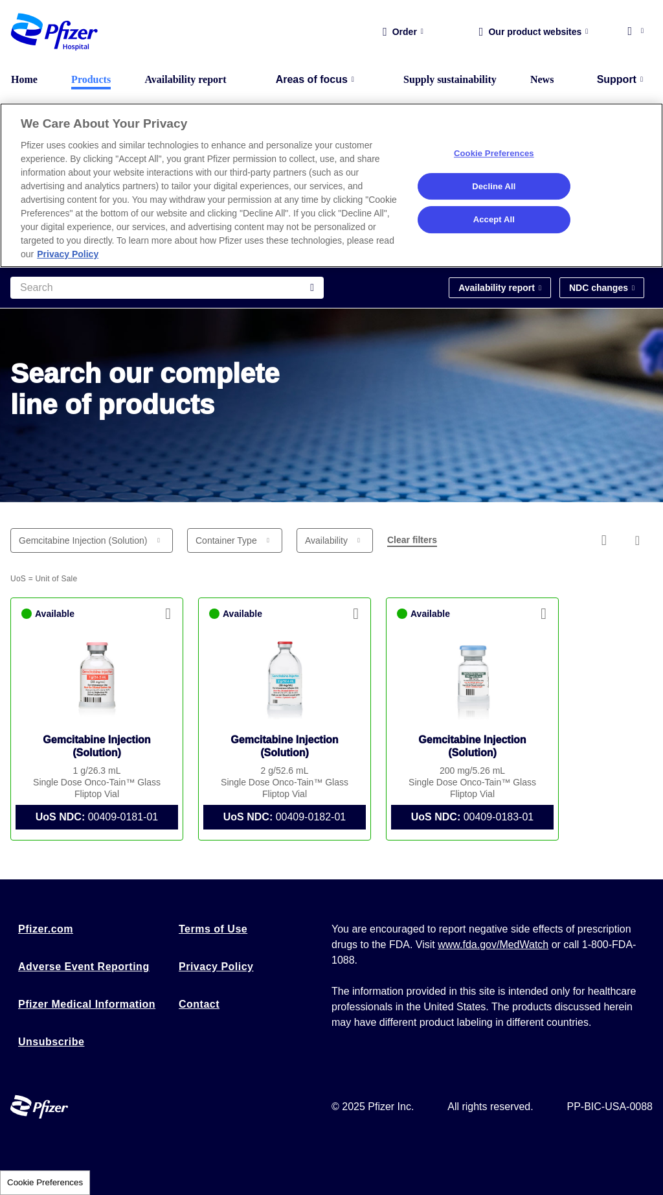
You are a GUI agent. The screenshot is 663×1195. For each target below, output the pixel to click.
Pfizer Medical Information (86, 1004)
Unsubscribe (51, 1041)
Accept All (494, 219)
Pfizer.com (45, 928)
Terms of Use (213, 928)
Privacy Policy (216, 966)
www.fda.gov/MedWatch (493, 944)
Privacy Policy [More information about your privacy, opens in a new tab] (67, 254)
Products (91, 79)
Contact (199, 1004)
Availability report (185, 79)
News (542, 79)
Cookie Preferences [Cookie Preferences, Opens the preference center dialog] (494, 153)
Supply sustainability (450, 79)
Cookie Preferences (45, 1182)
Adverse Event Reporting (84, 966)
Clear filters (412, 540)
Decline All (493, 186)
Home (24, 79)
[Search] (167, 288)
